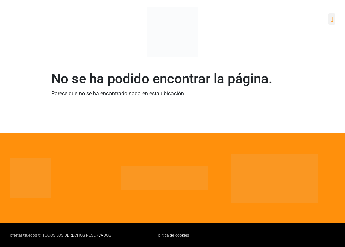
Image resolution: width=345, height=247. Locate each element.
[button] (331, 19)
